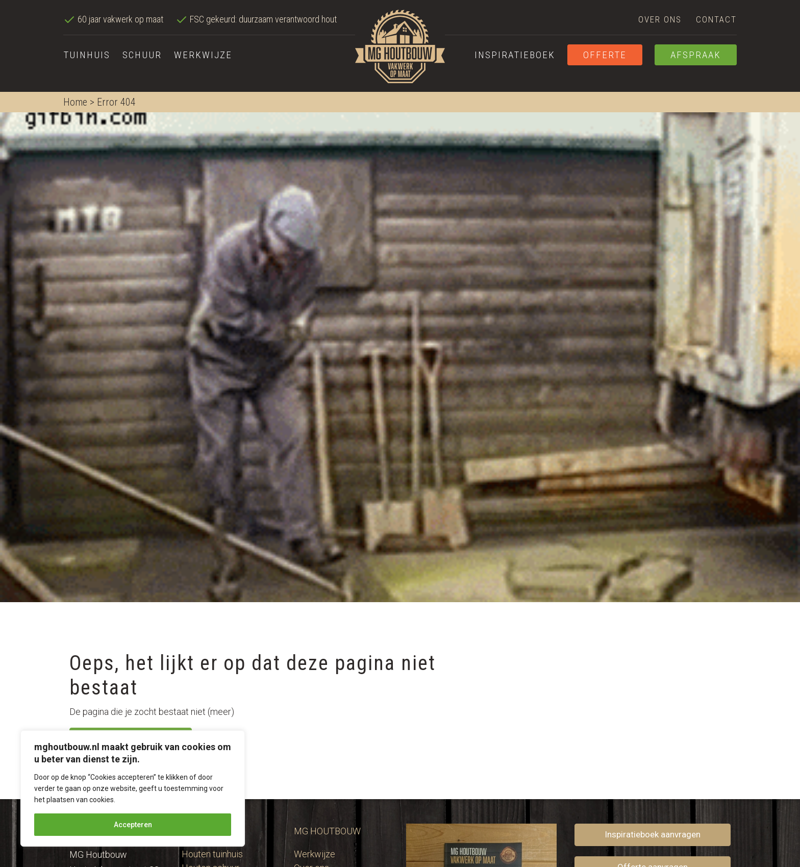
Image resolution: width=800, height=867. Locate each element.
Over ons (660, 19)
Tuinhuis (86, 55)
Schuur (142, 55)
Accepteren (133, 825)
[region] (132, 788)
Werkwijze (203, 55)
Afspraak (695, 55)
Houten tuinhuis (212, 854)
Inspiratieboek (514, 55)
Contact (716, 19)
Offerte (605, 55)
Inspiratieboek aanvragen (653, 834)
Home (75, 102)
